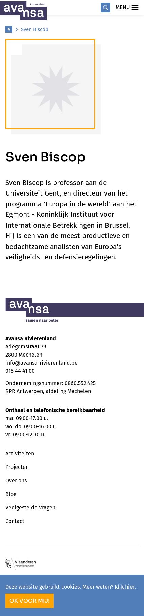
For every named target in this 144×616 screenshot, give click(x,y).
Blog (10, 494)
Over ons (16, 480)
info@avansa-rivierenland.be (41, 363)
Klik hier (125, 587)
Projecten (17, 467)
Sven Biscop (34, 29)
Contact (14, 521)
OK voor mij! (29, 600)
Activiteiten (19, 453)
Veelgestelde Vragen (30, 507)
